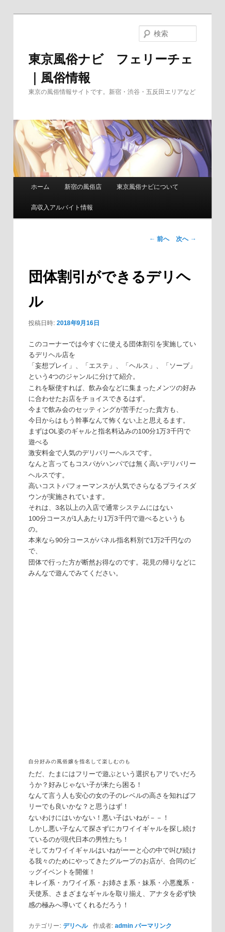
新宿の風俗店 (83, 186)
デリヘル (75, 925)
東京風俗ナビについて (148, 186)
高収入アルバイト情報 (62, 207)
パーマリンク (153, 925)
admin (124, 925)
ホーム (40, 186)
